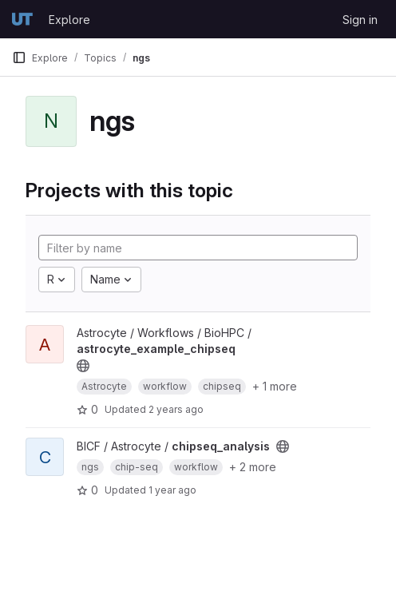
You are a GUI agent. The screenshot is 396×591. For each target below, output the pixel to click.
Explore (69, 19)
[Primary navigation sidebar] (19, 57)
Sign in (360, 19)
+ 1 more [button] (274, 386)
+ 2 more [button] (252, 467)
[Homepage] (22, 19)
